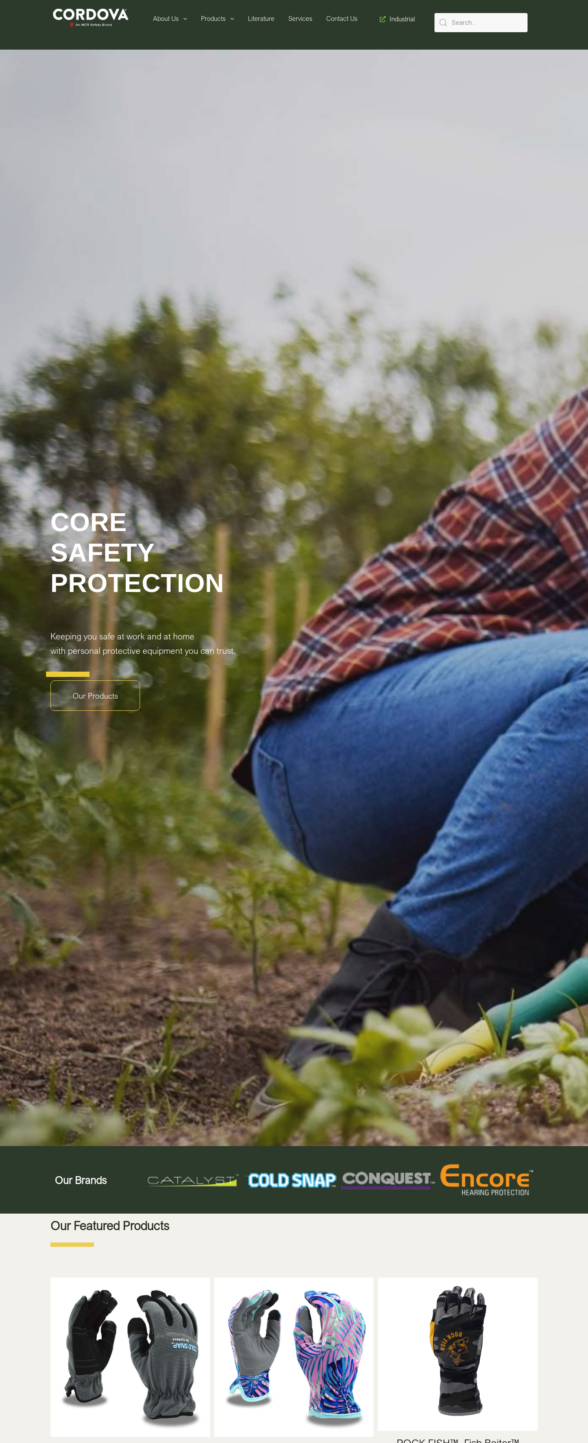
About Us (170, 18)
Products (217, 18)
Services (300, 18)
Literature (261, 18)
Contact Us (341, 18)
